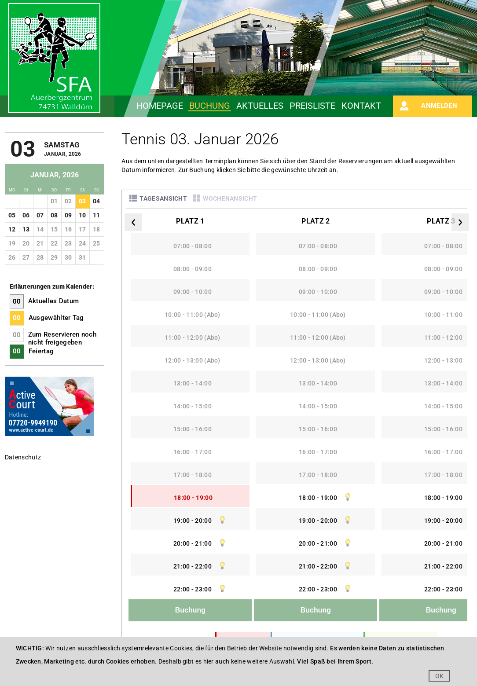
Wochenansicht (230, 198)
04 (96, 201)
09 (68, 215)
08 (54, 215)
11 (96, 215)
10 (82, 215)
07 (40, 215)
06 (26, 215)
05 (12, 215)
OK (439, 675)
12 (12, 229)
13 (26, 229)
